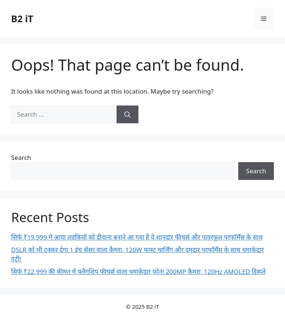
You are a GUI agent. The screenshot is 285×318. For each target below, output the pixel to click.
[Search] (127, 114)
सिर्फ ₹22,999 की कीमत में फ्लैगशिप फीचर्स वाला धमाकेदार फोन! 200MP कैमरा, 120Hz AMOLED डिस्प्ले (138, 271)
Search (21, 157)
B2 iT (22, 18)
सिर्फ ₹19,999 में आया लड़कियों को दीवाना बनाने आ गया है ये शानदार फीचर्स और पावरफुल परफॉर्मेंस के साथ (137, 237)
